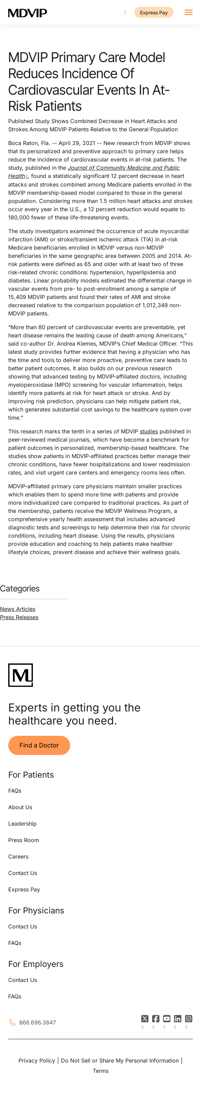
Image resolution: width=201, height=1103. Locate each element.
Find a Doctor (39, 745)
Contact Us (22, 873)
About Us (20, 807)
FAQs (14, 790)
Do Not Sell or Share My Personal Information (120, 1060)
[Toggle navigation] (189, 12)
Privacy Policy (36, 1060)
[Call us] (125, 12)
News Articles (17, 609)
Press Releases (19, 617)
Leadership (22, 823)
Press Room (23, 840)
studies (149, 431)
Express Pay (154, 12)
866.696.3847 (37, 1022)
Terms (101, 1070)
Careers (18, 856)
